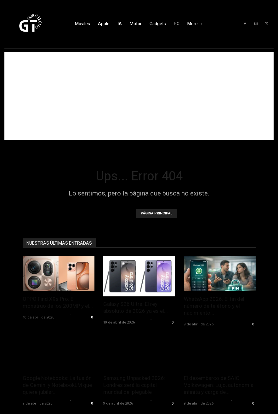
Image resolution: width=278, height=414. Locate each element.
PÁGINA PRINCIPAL (156, 213)
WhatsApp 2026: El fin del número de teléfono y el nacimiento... (214, 306)
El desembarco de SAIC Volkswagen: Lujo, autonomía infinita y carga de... (218, 385)
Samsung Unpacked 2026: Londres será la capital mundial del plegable (134, 385)
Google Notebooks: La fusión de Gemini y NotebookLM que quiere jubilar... (57, 385)
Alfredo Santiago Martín (45, 313)
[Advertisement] (139, 96)
